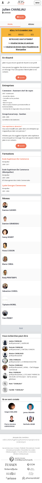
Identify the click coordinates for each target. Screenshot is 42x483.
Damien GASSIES (9, 210)
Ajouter (21, 17)
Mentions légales (11, 452)
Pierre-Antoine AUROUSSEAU (10, 425)
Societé (37, 448)
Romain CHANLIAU (16, 347)
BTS (32, 34)
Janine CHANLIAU (15, 341)
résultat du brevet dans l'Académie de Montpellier (22, 48)
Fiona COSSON (8, 250)
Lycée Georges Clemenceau (14, 185)
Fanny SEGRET (8, 237)
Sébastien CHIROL (10, 291)
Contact (16, 448)
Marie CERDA (7, 264)
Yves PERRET (7, 318)
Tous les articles (22, 452)
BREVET (21, 34)
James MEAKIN (28, 412)
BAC (9, 34)
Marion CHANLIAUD (16, 353)
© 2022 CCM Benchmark (21, 454)
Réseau (31, 24)
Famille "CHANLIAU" (16, 390)
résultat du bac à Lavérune (22, 43)
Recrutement (30, 448)
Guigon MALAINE (10, 412)
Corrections (31, 452)
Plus (21, 328)
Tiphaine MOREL (9, 304)
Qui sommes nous (7, 448)
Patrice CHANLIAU (16, 365)
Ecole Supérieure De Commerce (15, 159)
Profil (10, 24)
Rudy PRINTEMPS (9, 277)
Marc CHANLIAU (15, 372)
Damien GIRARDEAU (10, 223)
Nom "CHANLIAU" (15, 384)
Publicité (22, 448)
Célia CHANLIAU (15, 360)
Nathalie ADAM (29, 424)
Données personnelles (13, 450)
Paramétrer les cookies (28, 450)
